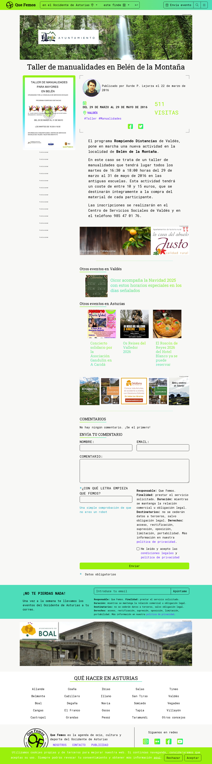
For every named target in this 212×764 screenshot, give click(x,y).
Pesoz (106, 717)
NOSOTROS (60, 745)
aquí (157, 757)
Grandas (72, 717)
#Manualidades (110, 118)
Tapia (139, 710)
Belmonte (38, 696)
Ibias (106, 689)
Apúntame (180, 591)
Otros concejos (173, 717)
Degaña (72, 703)
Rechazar (173, 758)
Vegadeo (174, 703)
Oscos (106, 710)
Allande (38, 689)
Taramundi (140, 717)
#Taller (90, 118)
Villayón (174, 710)
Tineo (173, 689)
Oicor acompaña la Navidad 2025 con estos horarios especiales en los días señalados (146, 285)
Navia (106, 703)
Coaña (72, 689)
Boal (38, 703)
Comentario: (91, 456)
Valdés (92, 113)
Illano (106, 696)
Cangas (38, 710)
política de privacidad (156, 541)
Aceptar (193, 758)
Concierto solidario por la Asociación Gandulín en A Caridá (101, 354)
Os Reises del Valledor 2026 (134, 347)
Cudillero (72, 696)
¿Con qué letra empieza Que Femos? (104, 490)
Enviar (134, 566)
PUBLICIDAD (99, 745)
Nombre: (87, 441)
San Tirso (140, 696)
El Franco (72, 710)
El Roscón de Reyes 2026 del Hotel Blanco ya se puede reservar (167, 354)
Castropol (38, 717)
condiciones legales (157, 553)
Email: (143, 441)
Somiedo (140, 703)
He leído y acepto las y (160, 553)
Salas (140, 689)
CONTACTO (79, 745)
